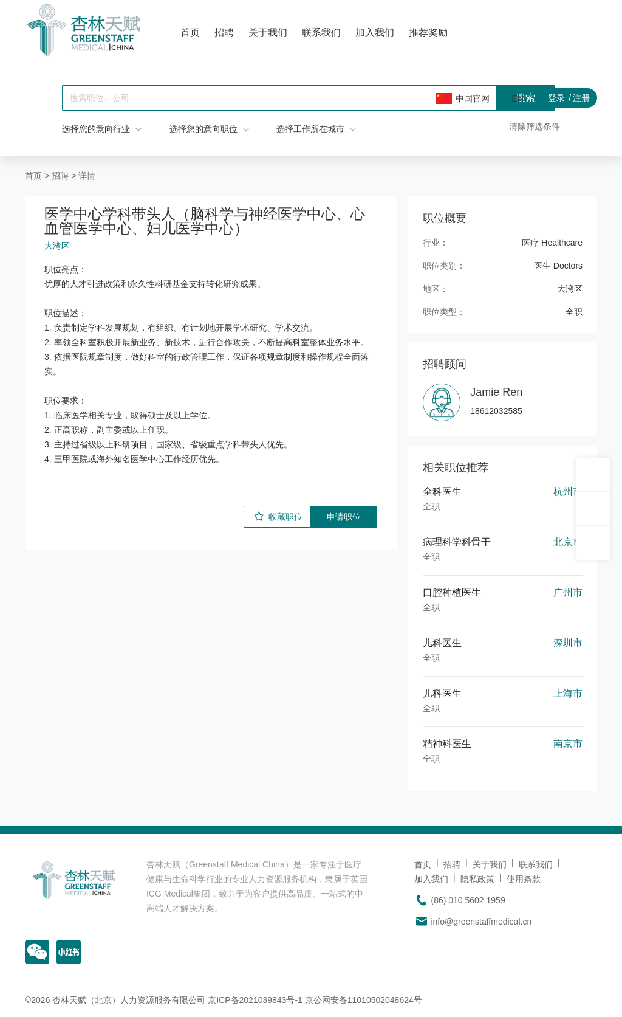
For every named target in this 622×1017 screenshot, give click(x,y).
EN (518, 98)
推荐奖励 (428, 32)
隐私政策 (477, 879)
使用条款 (524, 879)
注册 (581, 98)
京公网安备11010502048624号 (363, 1000)
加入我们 (374, 32)
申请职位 (344, 517)
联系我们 (321, 32)
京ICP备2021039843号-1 (255, 1000)
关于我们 (267, 32)
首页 (190, 32)
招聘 (224, 32)
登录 (556, 98)
